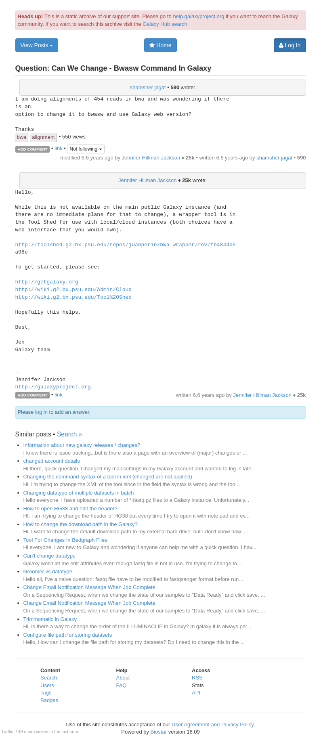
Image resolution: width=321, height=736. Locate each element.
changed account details (51, 461)
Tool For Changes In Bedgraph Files (65, 540)
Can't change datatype (49, 556)
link (59, 149)
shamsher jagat (148, 87)
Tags (45, 693)
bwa (22, 137)
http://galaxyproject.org (53, 387)
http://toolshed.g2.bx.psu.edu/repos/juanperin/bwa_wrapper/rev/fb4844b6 (125, 245)
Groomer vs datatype (47, 571)
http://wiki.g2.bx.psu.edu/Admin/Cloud (73, 290)
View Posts (37, 45)
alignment (43, 137)
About (123, 678)
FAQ (121, 685)
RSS (197, 678)
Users (47, 685)
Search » (69, 434)
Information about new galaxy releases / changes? (82, 445)
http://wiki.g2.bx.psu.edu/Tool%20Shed (73, 297)
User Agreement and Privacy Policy (213, 724)
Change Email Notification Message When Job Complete (89, 587)
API (196, 693)
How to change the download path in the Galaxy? (80, 524)
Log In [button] (290, 45)
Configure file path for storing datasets (67, 635)
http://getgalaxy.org (46, 282)
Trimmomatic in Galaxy (50, 619)
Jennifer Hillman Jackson (151, 158)
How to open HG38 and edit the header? (70, 508)
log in (41, 412)
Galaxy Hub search (165, 24)
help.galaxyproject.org (198, 16)
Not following (85, 149)
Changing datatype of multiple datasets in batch (78, 493)
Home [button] (160, 45)
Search (48, 678)
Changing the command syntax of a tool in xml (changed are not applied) (107, 477)
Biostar (159, 732)
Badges (49, 700)
